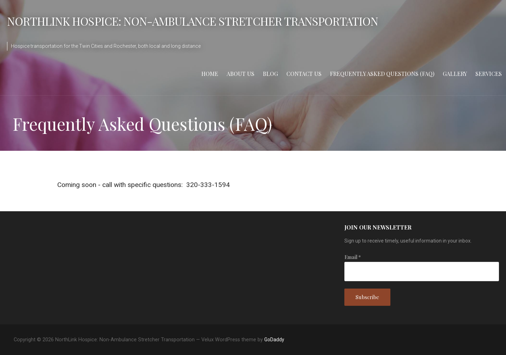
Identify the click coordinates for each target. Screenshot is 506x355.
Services (488, 73)
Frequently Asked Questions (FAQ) (382, 73)
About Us (240, 73)
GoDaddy (274, 339)
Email (352, 257)
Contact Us (304, 73)
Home (209, 73)
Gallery (455, 73)
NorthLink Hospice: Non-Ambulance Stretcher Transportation (192, 20)
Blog (270, 73)
